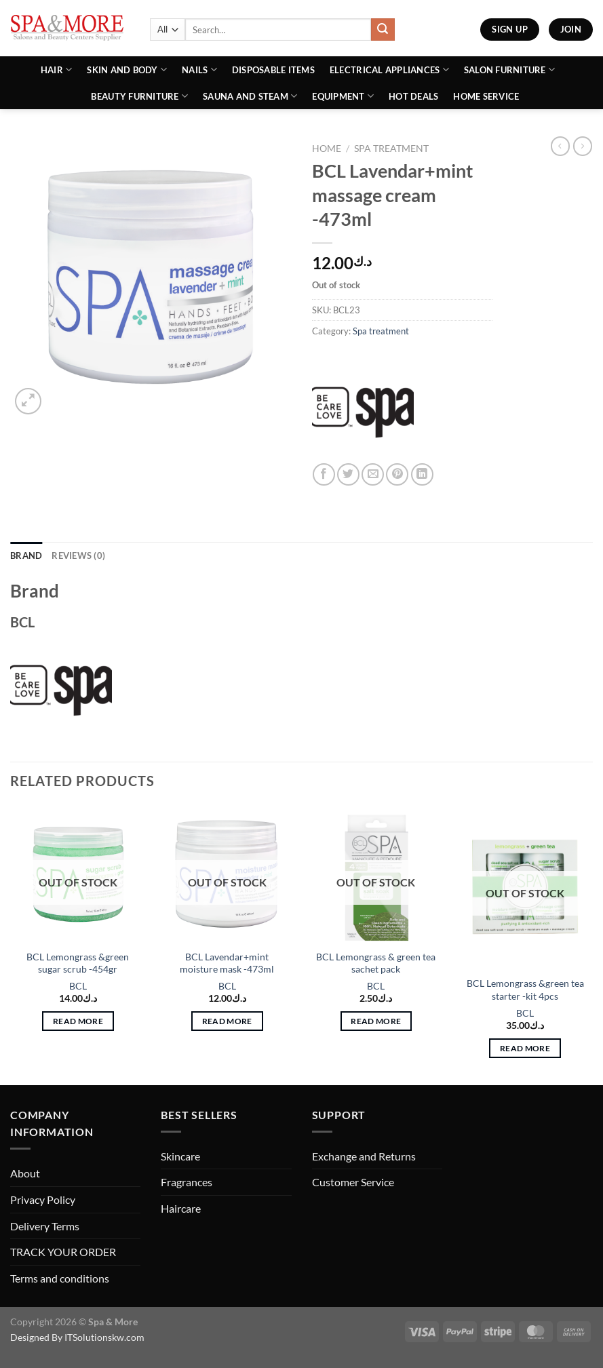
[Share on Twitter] (348, 474)
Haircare (181, 1208)
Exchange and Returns (364, 1156)
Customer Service (353, 1181)
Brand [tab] (26, 555)
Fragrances (186, 1181)
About (25, 1173)
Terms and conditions (59, 1278)
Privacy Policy (42, 1199)
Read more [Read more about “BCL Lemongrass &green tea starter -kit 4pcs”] (525, 1048)
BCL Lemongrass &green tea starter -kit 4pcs (525, 989)
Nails (199, 69)
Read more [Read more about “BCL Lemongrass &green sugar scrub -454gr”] (78, 1021)
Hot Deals (413, 96)
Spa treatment (391, 148)
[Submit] (382, 29)
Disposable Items (273, 69)
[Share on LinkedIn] (422, 474)
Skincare (180, 1156)
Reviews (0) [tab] (78, 555)
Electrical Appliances (389, 69)
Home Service (486, 96)
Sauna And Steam (250, 96)
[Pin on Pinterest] (397, 474)
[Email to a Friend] (373, 474)
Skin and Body (127, 69)
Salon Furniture (509, 69)
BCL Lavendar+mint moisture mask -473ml (227, 963)
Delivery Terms (44, 1225)
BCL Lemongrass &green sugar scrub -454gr (77, 963)
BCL (78, 986)
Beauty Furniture (139, 96)
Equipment (343, 96)
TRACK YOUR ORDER (63, 1251)
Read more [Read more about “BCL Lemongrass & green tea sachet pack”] (376, 1021)
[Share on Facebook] (324, 474)
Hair (56, 69)
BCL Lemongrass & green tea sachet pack (375, 963)
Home (326, 148)
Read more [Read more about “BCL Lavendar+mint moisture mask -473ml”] (227, 1021)
